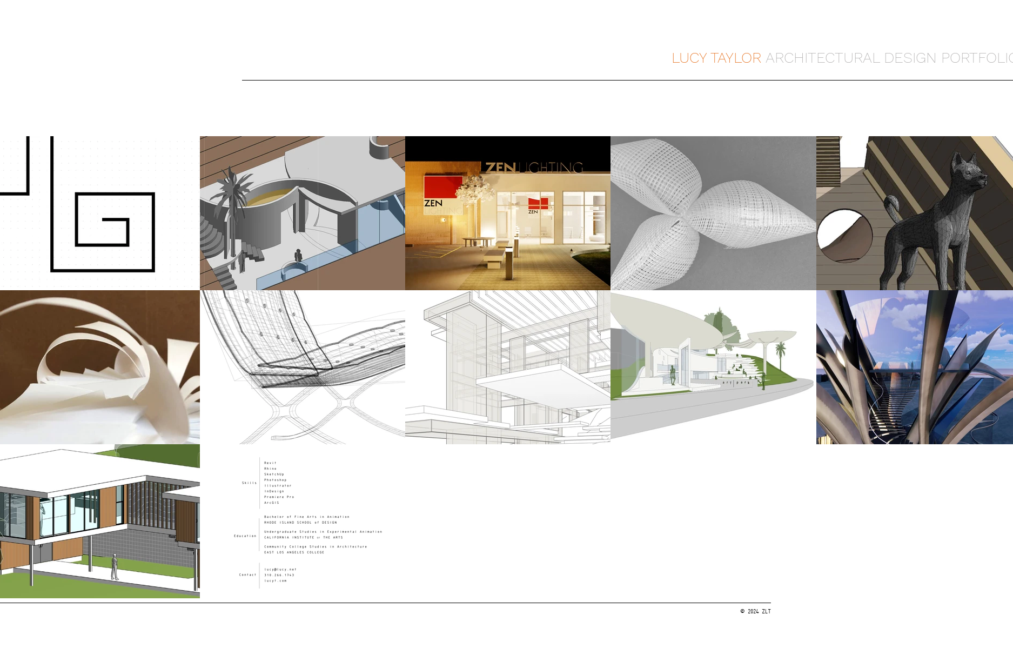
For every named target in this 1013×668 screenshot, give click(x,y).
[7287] (263, 612)
